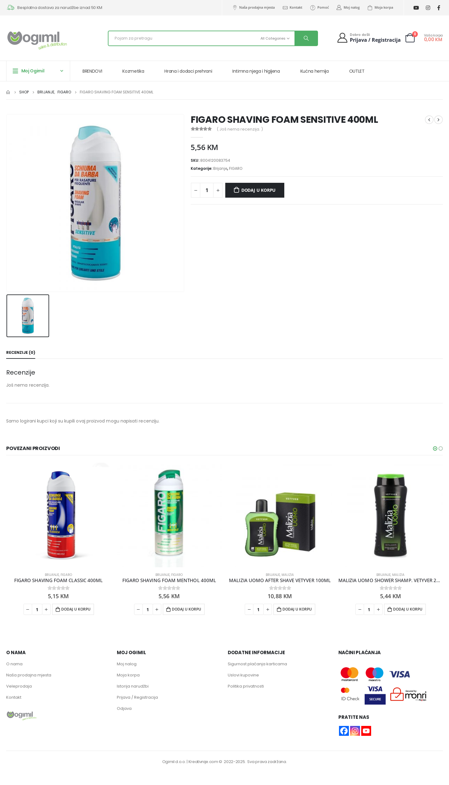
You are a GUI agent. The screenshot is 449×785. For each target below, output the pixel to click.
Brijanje (220, 168)
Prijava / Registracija (137, 697)
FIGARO (235, 168)
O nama (14, 664)
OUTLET (357, 71)
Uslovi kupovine (243, 675)
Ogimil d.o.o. (174, 762)
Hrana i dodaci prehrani (188, 71)
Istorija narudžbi (133, 686)
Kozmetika (133, 71)
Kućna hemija (314, 71)
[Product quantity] (207, 190)
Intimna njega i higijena (256, 71)
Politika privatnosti (246, 686)
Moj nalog (348, 7)
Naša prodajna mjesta (253, 7)
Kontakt (292, 7)
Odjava (124, 708)
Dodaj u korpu (258, 190)
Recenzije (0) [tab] (20, 352)
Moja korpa (380, 7)
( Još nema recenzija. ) (240, 129)
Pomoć (319, 7)
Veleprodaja (19, 686)
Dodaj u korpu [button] (76, 609)
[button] (435, 448)
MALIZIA (288, 575)
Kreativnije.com (203, 762)
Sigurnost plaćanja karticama (257, 664)
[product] (58, 515)
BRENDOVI (92, 71)
